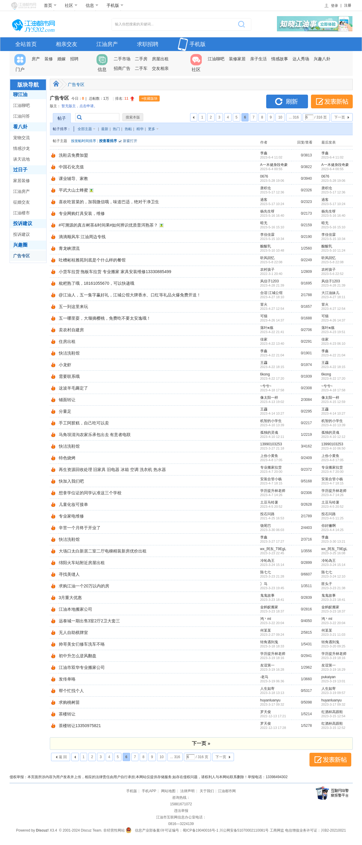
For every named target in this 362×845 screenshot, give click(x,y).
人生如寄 (267, 689)
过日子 (20, 169)
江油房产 (107, 44)
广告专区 (21, 255)
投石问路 (267, 514)
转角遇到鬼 (269, 642)
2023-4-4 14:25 (332, 530)
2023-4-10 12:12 (333, 436)
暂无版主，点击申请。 (79, 106)
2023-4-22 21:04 (333, 355)
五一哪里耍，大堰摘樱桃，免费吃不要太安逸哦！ (105, 318)
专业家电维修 (71, 516)
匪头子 (326, 584)
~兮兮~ (266, 386)
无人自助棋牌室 (73, 632)
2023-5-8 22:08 (332, 262)
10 (280, 117)
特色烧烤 (67, 457)
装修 (48, 58)
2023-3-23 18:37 (333, 611)
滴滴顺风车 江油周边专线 (82, 236)
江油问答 (21, 116)
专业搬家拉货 (271, 467)
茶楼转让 (67, 714)
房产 (36, 58)
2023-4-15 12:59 (333, 402)
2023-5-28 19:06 (333, 180)
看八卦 (20, 126)
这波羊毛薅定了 (73, 388)
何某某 (265, 630)
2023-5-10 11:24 (333, 250)
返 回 (63, 757)
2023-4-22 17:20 (333, 378)
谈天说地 (21, 159)
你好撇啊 (328, 526)
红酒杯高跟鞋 (332, 712)
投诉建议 (22, 223)
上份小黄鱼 (269, 456)
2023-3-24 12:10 (333, 576)
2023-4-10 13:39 (333, 425)
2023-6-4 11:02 (332, 157)
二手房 (141, 58)
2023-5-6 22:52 (332, 273)
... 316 (294, 117)
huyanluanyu (270, 700)
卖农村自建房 (71, 329)
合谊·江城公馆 (271, 293)
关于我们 (207, 791)
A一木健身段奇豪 (274, 165)
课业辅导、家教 (73, 178)
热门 (116, 129)
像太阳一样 (269, 397)
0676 (264, 176)
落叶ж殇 (266, 328)
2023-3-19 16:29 (333, 669)
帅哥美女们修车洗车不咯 (82, 644)
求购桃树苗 (69, 702)
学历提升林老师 (272, 491)
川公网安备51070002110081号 (244, 830)
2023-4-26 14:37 (333, 320)
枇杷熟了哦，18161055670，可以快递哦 (97, 283)
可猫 (263, 316)
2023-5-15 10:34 (333, 239)
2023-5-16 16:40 (333, 215)
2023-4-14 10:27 (333, 413)
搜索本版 (133, 117)
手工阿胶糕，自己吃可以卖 (84, 423)
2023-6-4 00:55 (332, 169)
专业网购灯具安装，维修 (82, 213)
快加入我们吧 (71, 481)
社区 (71, 5)
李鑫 (263, 153)
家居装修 (21, 180)
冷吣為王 (267, 560)
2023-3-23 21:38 (333, 588)
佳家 (263, 339)
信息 (92, 5)
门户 (20, 63)
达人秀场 (300, 58)
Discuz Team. (91, 830)
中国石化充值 (71, 166)
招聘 (74, 58)
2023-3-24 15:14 (333, 565)
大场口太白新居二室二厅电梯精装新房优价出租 (103, 551)
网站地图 (168, 791)
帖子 (62, 118)
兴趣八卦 (322, 58)
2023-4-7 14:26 (332, 495)
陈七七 (265, 572)
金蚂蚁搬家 (269, 607)
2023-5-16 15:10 (333, 227)
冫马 (263, 584)
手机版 (115, 5)
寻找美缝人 (69, 574)
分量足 (65, 411)
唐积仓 (265, 188)
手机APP (149, 791)
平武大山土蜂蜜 (73, 190)
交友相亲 (160, 68)
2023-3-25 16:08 (333, 553)
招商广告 (122, 68)
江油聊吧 (216, 58)
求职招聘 (147, 44)
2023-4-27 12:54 (333, 308)
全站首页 (26, 44)
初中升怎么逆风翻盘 (77, 655)
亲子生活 (258, 58)
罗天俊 (265, 712)
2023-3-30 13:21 (333, 541)
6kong (265, 374)
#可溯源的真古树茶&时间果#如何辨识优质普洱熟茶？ (108, 225)
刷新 (287, 101)
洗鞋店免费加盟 (73, 155)
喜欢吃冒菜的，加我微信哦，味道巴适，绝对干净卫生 (109, 201)
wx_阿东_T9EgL (273, 549)
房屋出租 (160, 58)
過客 (263, 200)
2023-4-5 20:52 (332, 506)
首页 (50, 5)
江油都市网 (227, 791)
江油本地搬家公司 (75, 609)
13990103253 (271, 444)
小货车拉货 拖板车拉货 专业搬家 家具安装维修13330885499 (115, 271)
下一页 (339, 117)
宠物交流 (21, 137)
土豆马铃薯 (269, 502)
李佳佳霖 (267, 235)
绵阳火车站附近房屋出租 (82, 562)
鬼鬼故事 (267, 595)
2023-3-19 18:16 (333, 658)
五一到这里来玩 (73, 306)
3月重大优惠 (70, 597)
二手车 (141, 68)
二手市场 (122, 58)
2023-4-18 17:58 (333, 390)
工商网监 (277, 830)
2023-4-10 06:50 (333, 448)
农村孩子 (267, 269)
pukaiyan (328, 677)
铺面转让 (67, 399)
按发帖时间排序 (83, 141)
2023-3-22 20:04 (333, 623)
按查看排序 (108, 141)
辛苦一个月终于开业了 (80, 527)
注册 (347, 5)
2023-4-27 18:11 (333, 297)
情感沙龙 (21, 148)
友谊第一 (267, 665)
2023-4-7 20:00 (332, 471)
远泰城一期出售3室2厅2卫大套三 (89, 620)
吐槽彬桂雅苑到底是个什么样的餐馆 (92, 260)
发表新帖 (332, 101)
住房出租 (67, 341)
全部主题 (85, 129)
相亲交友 (66, 44)
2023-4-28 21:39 (333, 285)
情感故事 (279, 58)
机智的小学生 (271, 421)
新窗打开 (130, 141)
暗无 (263, 223)
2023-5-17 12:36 (333, 192)
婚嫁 (61, 58)
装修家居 (237, 58)
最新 (104, 129)
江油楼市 (21, 212)
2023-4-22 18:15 (333, 367)
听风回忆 (267, 258)
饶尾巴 (265, 526)
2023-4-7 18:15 (332, 483)
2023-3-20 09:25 (333, 646)
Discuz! (42, 830)
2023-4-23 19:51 (333, 332)
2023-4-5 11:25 (332, 518)
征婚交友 (21, 202)
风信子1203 (269, 281)
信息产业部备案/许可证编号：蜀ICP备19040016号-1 (176, 830)
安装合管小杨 (271, 479)
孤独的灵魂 (269, 432)
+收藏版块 (149, 98)
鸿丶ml (265, 619)
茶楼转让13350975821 (80, 725)
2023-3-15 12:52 (333, 727)
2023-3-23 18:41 (333, 599)
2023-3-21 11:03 (333, 634)
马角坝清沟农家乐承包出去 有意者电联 (95, 434)
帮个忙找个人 (71, 690)
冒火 (263, 304)
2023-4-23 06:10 (333, 343)
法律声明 (187, 791)
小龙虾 (65, 364)
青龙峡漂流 (69, 248)
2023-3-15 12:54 (333, 716)
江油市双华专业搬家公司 (82, 667)
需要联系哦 (69, 376)
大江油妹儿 (330, 293)
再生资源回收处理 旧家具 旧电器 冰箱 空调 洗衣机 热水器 (112, 469)
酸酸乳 (265, 246)
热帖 (128, 129)
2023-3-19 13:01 (333, 681)
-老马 (264, 677)
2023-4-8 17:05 (332, 460)
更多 (151, 129)
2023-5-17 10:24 (333, 204)
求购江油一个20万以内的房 (84, 586)
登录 (331, 5)
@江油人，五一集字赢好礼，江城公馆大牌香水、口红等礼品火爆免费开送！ (130, 295)
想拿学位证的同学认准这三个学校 (90, 492)
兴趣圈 (20, 244)
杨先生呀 (267, 211)
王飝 (263, 363)
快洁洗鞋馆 (69, 353)
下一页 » (201, 743)
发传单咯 (67, 679)
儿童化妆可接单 (73, 504)
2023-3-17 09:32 (333, 704)
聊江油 (20, 94)
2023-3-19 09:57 (333, 693)
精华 (140, 129)
